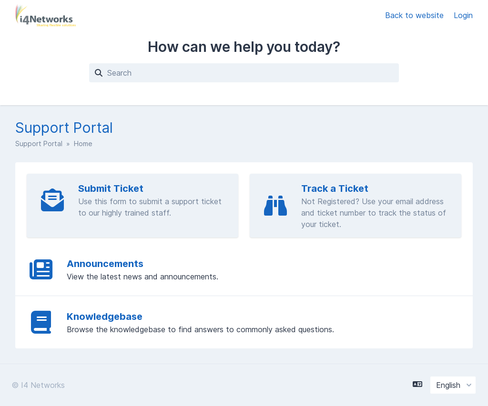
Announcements (105, 263)
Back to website (415, 15)
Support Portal (38, 143)
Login (463, 15)
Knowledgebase (104, 316)
